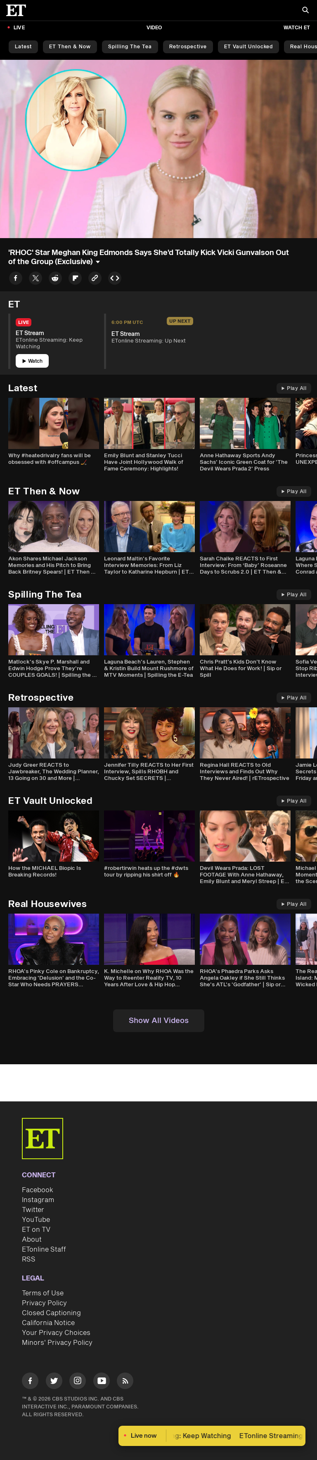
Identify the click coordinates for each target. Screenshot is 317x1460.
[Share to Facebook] (15, 279)
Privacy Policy (44, 1303)
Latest (23, 47)
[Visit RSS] (125, 1382)
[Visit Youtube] (101, 1382)
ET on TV (36, 1230)
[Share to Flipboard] (75, 279)
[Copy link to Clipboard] (95, 279)
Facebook (37, 1190)
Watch (32, 361)
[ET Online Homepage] (18, 10)
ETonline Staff (44, 1249)
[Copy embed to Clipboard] (114, 279)
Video (154, 28)
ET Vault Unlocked (248, 47)
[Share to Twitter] (35, 279)
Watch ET (297, 28)
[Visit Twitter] (54, 1382)
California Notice (48, 1323)
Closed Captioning (51, 1313)
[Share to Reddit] (55, 279)
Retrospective (188, 47)
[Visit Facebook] (30, 1382)
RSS (28, 1259)
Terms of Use (43, 1293)
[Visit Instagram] (77, 1382)
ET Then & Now (70, 47)
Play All (294, 388)
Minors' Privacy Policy (57, 1343)
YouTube (36, 1220)
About (32, 1240)
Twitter (33, 1210)
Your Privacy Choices (56, 1333)
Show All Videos (159, 1020)
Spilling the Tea (130, 47)
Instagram (38, 1200)
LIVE (19, 28)
